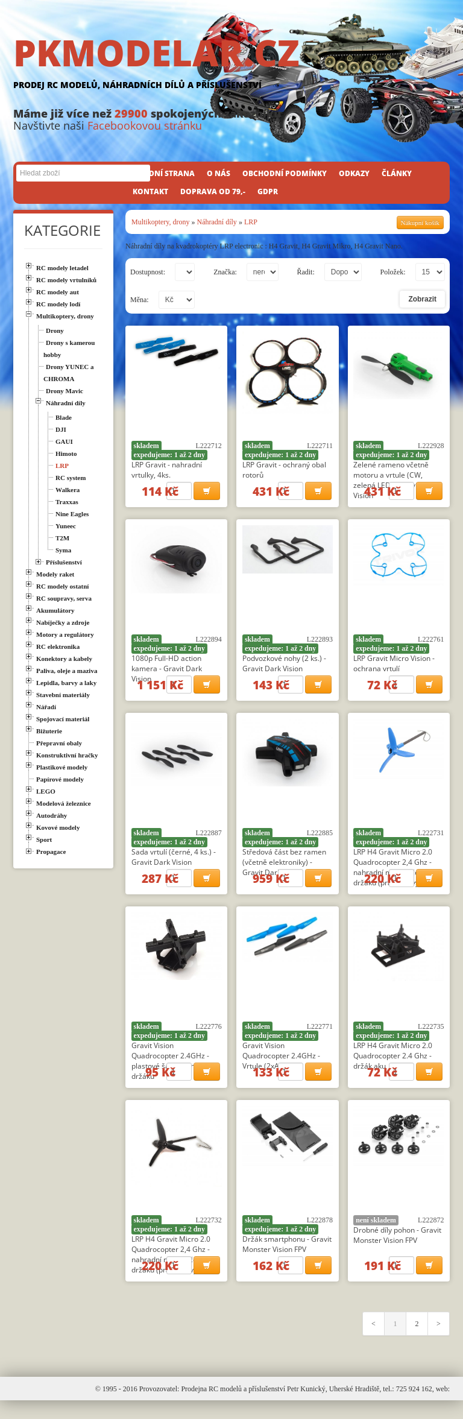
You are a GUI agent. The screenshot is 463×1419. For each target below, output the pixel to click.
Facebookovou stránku (144, 125)
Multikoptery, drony (160, 222)
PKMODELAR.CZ (231, 64)
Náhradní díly (217, 222)
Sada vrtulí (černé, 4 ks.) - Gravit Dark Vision (173, 864)
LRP (250, 222)
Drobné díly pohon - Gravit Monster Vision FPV (397, 1249)
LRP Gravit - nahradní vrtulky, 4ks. (166, 470)
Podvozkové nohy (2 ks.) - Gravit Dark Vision (284, 667)
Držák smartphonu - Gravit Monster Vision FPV (287, 1258)
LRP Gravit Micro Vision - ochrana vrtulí (394, 667)
